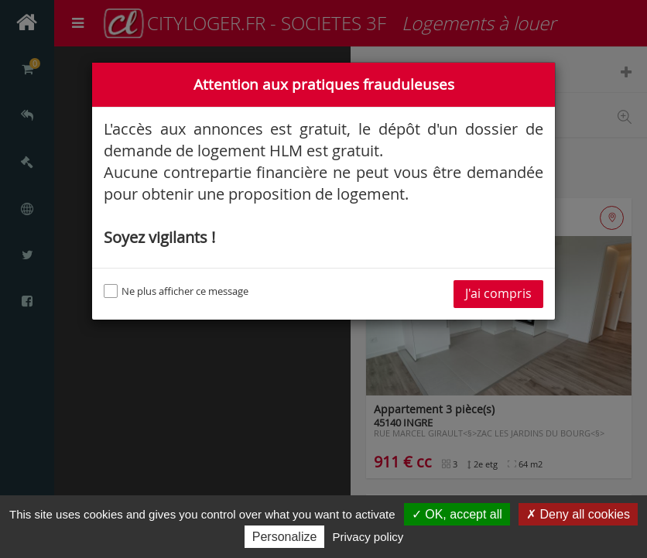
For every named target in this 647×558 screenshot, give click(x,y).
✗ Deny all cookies (578, 514)
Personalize (284, 536)
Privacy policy (368, 536)
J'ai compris (498, 294)
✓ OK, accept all (457, 514)
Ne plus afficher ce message (176, 291)
